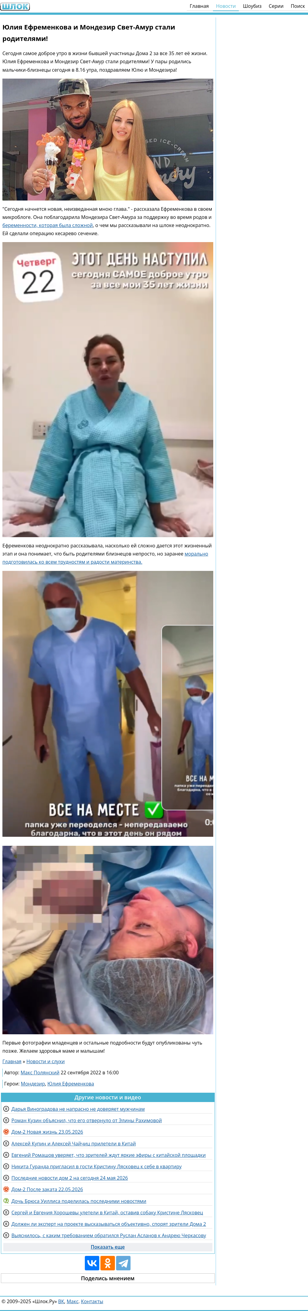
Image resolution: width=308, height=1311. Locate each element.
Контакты (92, 1301)
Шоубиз (252, 6)
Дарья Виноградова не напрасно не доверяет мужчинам (78, 1109)
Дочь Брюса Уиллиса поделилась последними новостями (78, 1201)
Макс (73, 1301)
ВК (61, 1301)
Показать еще (108, 1247)
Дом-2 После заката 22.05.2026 (47, 1189)
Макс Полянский (40, 1072)
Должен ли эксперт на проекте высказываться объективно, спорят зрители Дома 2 (108, 1224)
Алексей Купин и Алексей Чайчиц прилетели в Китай (73, 1143)
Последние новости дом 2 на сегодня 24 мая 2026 (69, 1178)
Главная (199, 6)
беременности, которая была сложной (47, 225)
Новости (226, 6)
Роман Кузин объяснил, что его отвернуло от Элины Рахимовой (86, 1120)
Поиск (298, 6)
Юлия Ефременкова (71, 1083)
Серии (276, 6)
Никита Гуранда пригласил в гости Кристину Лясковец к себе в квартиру (96, 1166)
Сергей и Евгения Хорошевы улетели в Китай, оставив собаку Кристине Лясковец (107, 1212)
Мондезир (33, 1083)
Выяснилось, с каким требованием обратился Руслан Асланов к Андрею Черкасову (108, 1235)
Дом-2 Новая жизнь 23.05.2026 (47, 1132)
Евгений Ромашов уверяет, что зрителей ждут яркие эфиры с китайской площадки (108, 1155)
